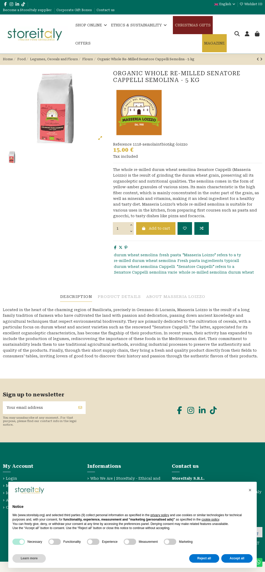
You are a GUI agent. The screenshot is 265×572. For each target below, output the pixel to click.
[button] (250, 490)
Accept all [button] (237, 558)
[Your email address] (39, 407)
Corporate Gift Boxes (74, 10)
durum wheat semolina (136, 255)
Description (76, 296)
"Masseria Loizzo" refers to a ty (211, 255)
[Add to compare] (201, 228)
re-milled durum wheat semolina (145, 261)
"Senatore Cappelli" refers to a (205, 267)
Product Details (119, 296)
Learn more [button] (29, 558)
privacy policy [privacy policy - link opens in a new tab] (159, 515)
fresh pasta (170, 255)
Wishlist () (251, 4)
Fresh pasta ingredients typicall (208, 261)
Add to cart (156, 228)
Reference (122, 144)
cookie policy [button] (210, 519)
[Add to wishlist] (185, 228)
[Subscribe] (80, 407)
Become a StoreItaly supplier (28, 10)
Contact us (106, 10)
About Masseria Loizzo (175, 296)
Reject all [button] (204, 558)
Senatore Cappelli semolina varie (145, 272)
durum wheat (241, 272)
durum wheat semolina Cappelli (144, 267)
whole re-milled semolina (203, 272)
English (225, 4)
